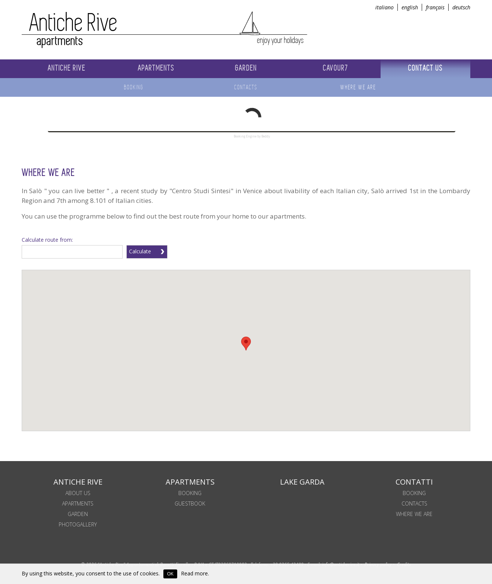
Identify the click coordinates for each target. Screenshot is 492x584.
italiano (384, 7)
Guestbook (190, 503)
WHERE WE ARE (414, 513)
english (410, 7)
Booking (414, 493)
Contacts (414, 503)
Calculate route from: (47, 239)
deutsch (461, 7)
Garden (78, 513)
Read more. (195, 573)
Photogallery (78, 524)
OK (170, 574)
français (435, 7)
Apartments (77, 503)
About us (77, 493)
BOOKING (190, 493)
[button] (246, 343)
